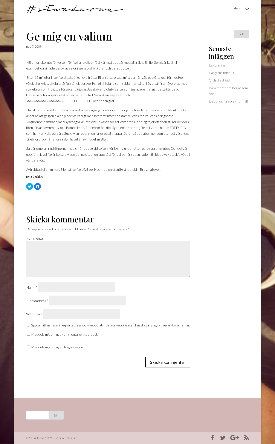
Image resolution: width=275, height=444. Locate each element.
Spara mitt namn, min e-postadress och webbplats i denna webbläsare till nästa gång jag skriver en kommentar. (110, 325)
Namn (31, 287)
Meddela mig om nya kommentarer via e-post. (64, 334)
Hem (237, 8)
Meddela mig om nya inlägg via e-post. (58, 347)
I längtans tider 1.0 (222, 73)
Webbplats (34, 314)
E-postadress (37, 301)
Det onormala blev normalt (228, 101)
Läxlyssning (217, 65)
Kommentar (35, 238)
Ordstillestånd (219, 80)
